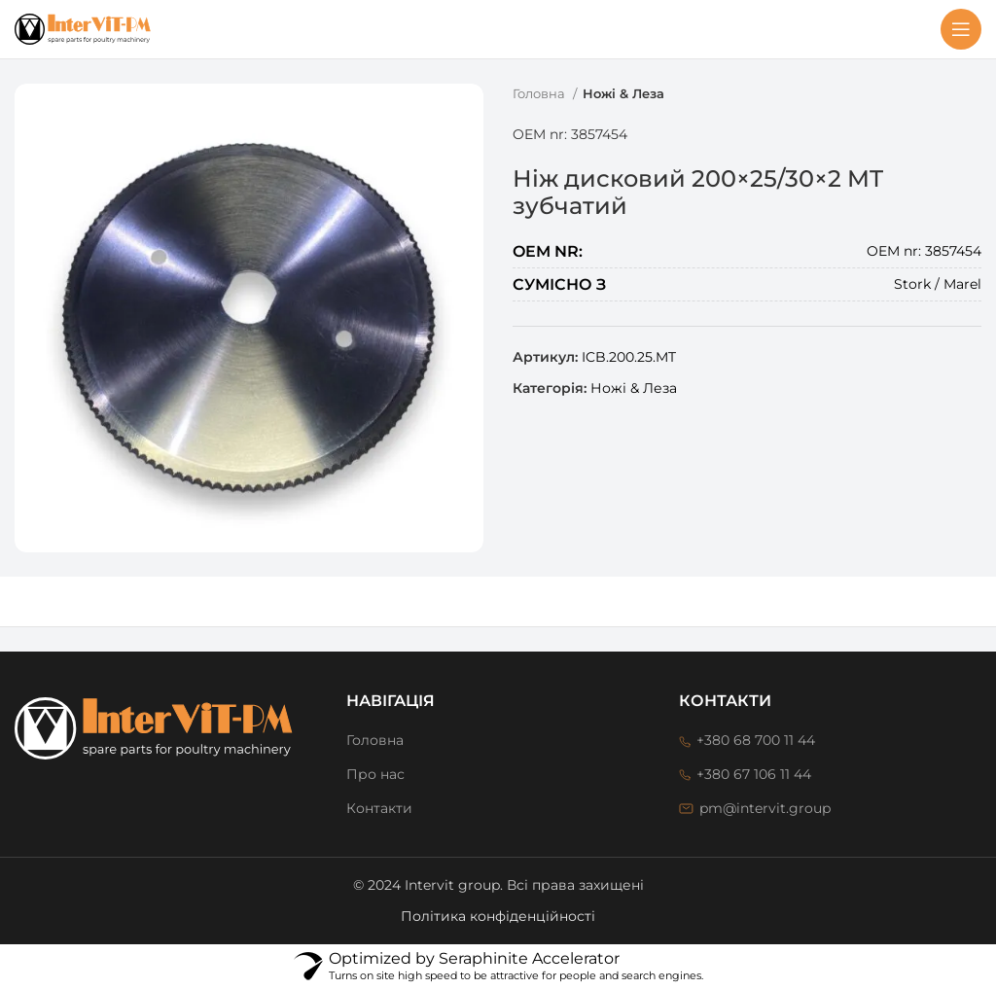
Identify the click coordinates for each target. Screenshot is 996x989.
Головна (540, 93)
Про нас (375, 774)
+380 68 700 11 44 (755, 740)
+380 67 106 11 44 (753, 774)
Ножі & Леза (623, 93)
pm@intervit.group (765, 808)
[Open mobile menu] (961, 29)
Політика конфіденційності (498, 916)
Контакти (379, 808)
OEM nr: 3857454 (570, 134)
